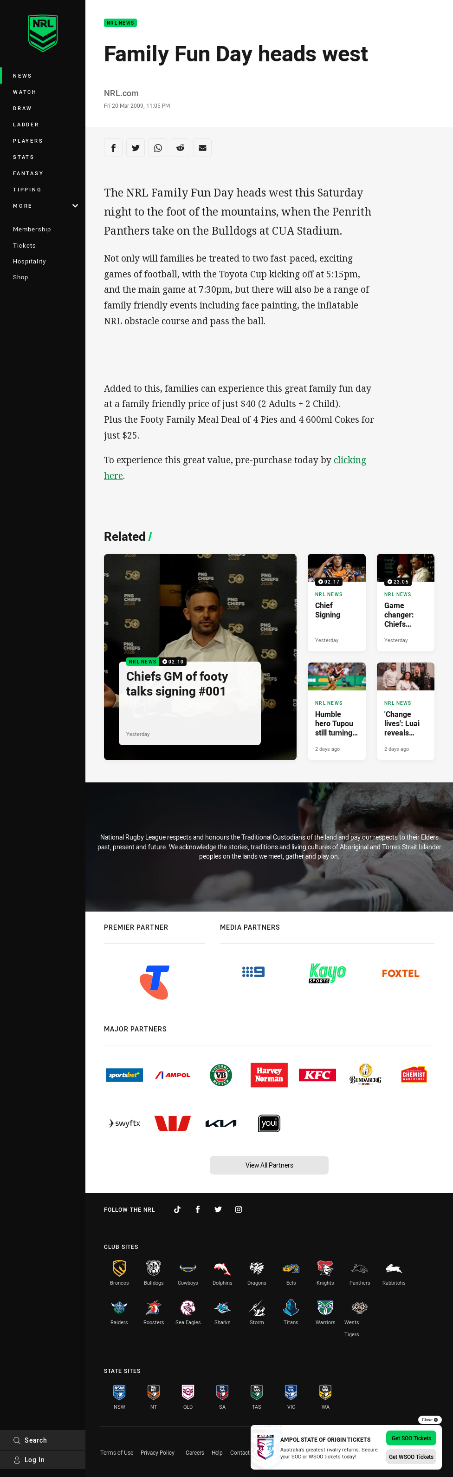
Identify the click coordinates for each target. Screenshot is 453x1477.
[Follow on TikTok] (177, 1209)
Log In (29, 1459)
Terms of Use (116, 1452)
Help (217, 1452)
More (45, 205)
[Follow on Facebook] (197, 1209)
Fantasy (28, 173)
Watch (25, 91)
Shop (20, 277)
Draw (22, 108)
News (22, 75)
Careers (195, 1452)
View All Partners (269, 1165)
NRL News (120, 23)
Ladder (26, 124)
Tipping (27, 189)
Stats (24, 156)
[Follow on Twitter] (218, 1209)
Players (28, 140)
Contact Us (244, 1452)
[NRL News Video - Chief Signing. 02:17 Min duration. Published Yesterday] (336, 602)
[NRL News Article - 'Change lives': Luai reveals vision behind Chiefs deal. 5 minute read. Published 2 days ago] (405, 711)
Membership (32, 229)
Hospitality (29, 261)
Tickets (24, 245)
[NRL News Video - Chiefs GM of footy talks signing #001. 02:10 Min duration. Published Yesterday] (200, 657)
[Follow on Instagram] (238, 1209)
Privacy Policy (158, 1452)
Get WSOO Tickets (411, 1456)
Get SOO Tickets (411, 1438)
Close (430, 1420)
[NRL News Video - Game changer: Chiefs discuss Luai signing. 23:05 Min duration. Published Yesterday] (405, 602)
